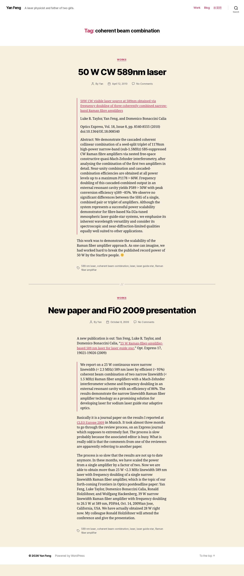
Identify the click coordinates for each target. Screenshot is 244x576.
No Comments (145, 84)
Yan (101, 84)
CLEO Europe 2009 (91, 434)
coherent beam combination (113, 266)
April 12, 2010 (120, 84)
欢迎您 (218, 7)
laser (133, 266)
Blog (207, 7)
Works (122, 59)
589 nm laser (88, 266)
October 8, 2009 (119, 333)
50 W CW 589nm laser (122, 72)
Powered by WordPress (70, 567)
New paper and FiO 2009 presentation (122, 315)
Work (197, 7)
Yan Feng (13, 8)
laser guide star (146, 266)
